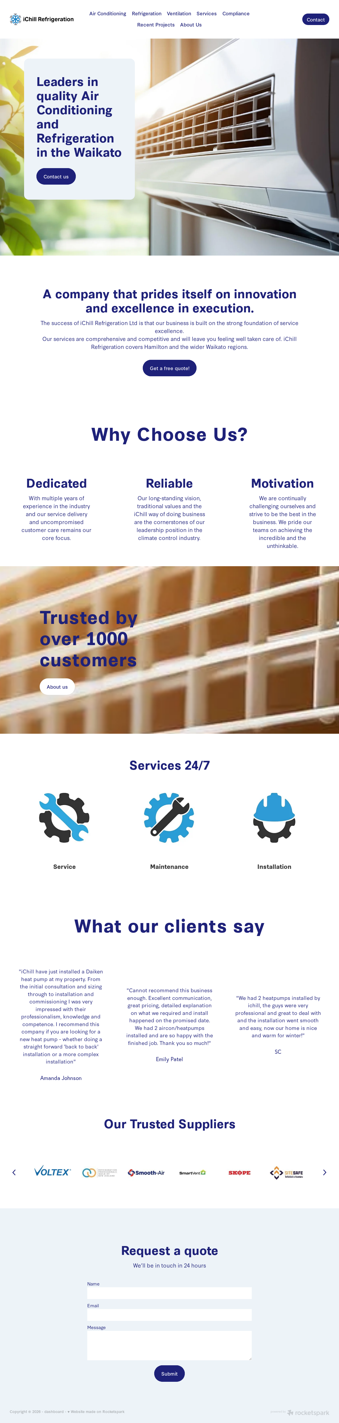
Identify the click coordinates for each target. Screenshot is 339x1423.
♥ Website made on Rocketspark (96, 1411)
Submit (169, 1373)
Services (207, 13)
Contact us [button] (56, 176)
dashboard (54, 1411)
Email (93, 1305)
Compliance (236, 13)
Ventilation (179, 13)
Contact (316, 19)
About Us (191, 24)
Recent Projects (156, 24)
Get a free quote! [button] (169, 368)
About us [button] (57, 686)
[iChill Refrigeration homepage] (42, 19)
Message (96, 1327)
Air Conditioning (107, 13)
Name (93, 1283)
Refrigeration (147, 13)
